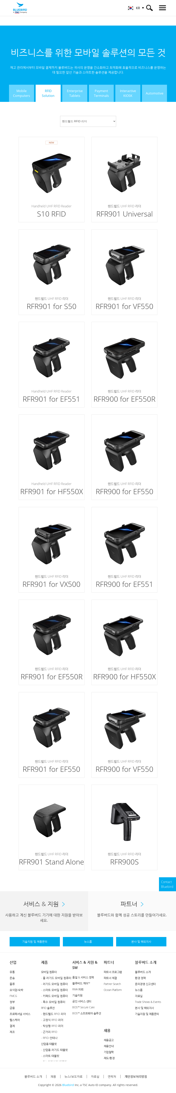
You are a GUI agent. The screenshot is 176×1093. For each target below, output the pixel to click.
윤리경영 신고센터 (145, 984)
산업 (13, 962)
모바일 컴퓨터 (49, 972)
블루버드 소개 (145, 962)
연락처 (112, 1076)
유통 (12, 972)
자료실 (139, 996)
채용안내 (109, 1046)
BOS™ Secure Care (83, 1007)
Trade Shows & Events (148, 1002)
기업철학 (109, 1052)
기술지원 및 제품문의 (147, 1014)
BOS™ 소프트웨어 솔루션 (86, 1013)
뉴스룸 (139, 990)
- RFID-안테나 (49, 1038)
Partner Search (112, 984)
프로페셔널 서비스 (20, 1014)
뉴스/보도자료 (73, 1076)
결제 (12, 1026)
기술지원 (77, 995)
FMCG (13, 996)
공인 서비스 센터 (81, 1001)
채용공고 (109, 1040)
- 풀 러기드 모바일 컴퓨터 (56, 978)
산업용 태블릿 (49, 1044)
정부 (12, 1002)
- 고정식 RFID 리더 (52, 1020)
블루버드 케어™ (81, 983)
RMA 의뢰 (77, 989)
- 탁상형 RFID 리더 (52, 1026)
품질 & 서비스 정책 (83, 977)
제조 (12, 1032)
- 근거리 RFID (49, 1032)
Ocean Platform (113, 990)
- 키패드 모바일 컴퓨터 (54, 996)
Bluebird (68, 1085)
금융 (12, 1008)
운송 (12, 978)
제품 (44, 962)
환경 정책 (140, 978)
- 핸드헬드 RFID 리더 (53, 1014)
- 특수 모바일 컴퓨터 (53, 1002)
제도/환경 (109, 1058)
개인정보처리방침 (136, 1076)
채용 (107, 1030)
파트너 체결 (110, 978)
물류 (12, 984)
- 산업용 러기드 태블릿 (54, 1050)
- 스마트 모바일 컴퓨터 (54, 990)
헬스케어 (15, 1020)
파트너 (109, 962)
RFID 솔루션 (48, 1008)
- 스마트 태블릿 (50, 1056)
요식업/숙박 (16, 990)
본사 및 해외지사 (144, 1008)
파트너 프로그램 (113, 972)
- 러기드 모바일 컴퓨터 (54, 984)
